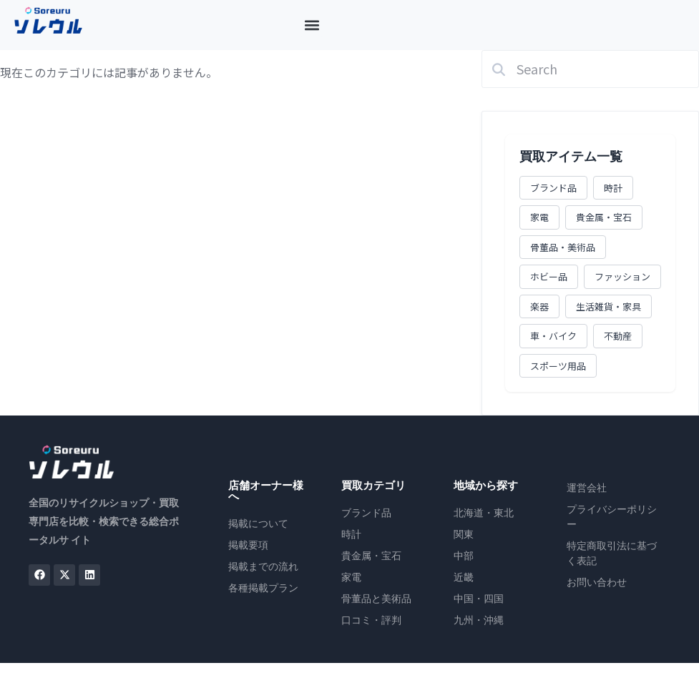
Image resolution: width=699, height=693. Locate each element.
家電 (539, 217)
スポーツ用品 (558, 366)
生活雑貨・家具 (608, 306)
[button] (311, 25)
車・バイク (553, 336)
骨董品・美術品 (562, 247)
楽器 (539, 306)
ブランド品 (553, 188)
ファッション (622, 276)
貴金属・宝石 (604, 217)
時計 (613, 188)
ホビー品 (548, 276)
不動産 (618, 336)
